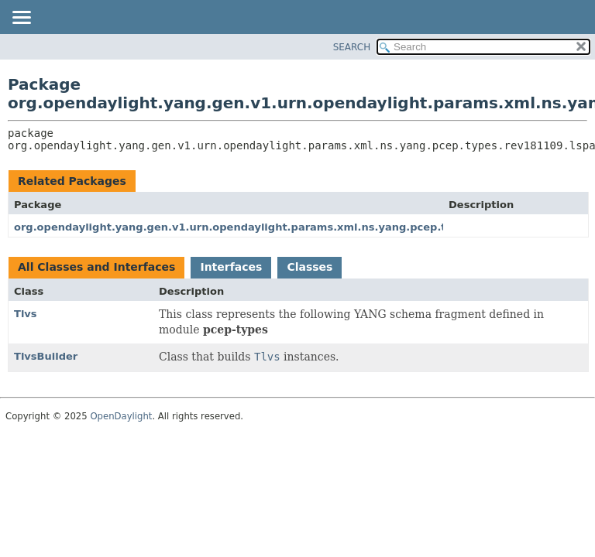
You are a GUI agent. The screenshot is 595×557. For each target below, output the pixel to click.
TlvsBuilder (45, 356)
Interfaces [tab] (231, 267)
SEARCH (352, 47)
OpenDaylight (121, 416)
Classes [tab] (309, 267)
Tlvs (25, 314)
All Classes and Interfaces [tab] (96, 267)
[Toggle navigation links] (21, 18)
